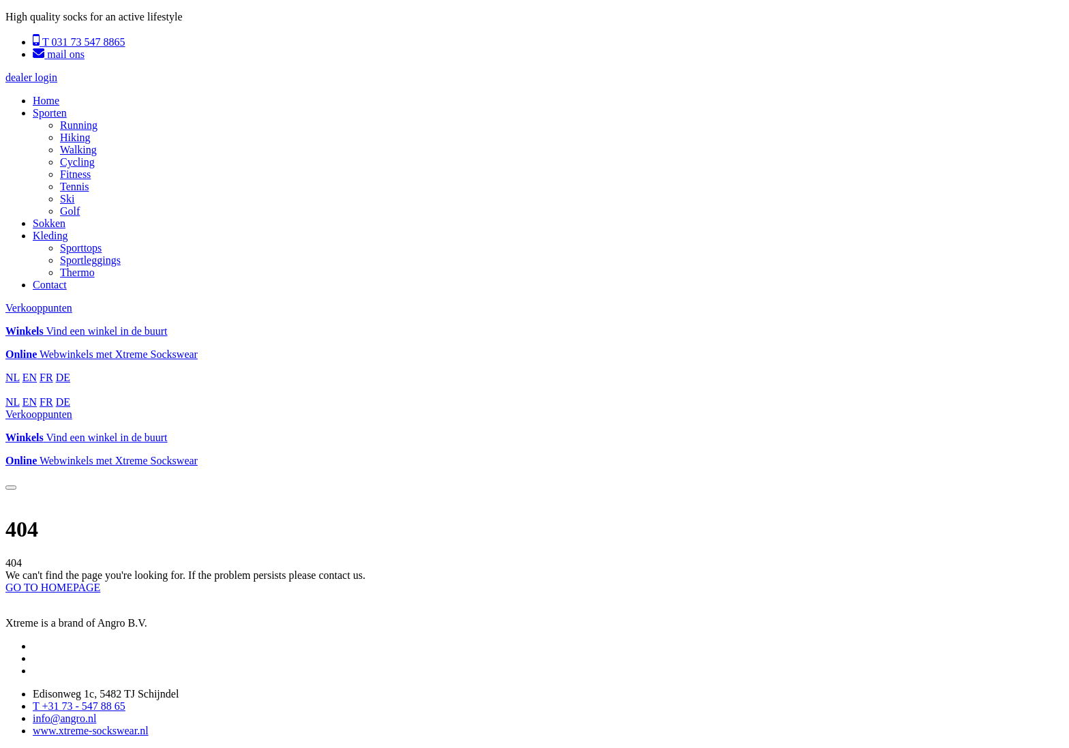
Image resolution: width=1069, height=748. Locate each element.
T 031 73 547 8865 (79, 42)
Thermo (77, 272)
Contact (50, 284)
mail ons (59, 54)
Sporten (50, 113)
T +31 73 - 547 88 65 (79, 706)
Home (46, 100)
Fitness (75, 174)
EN (29, 377)
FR (46, 377)
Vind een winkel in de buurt (86, 331)
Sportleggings (90, 260)
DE (63, 377)
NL (12, 377)
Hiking (75, 137)
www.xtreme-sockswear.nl (91, 730)
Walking (78, 149)
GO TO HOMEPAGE (52, 587)
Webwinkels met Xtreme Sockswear (101, 354)
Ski (67, 199)
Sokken (49, 223)
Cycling (77, 162)
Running (78, 125)
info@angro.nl (64, 718)
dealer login (31, 77)
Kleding (50, 235)
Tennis (74, 186)
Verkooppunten (38, 308)
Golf (70, 211)
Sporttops (81, 248)
